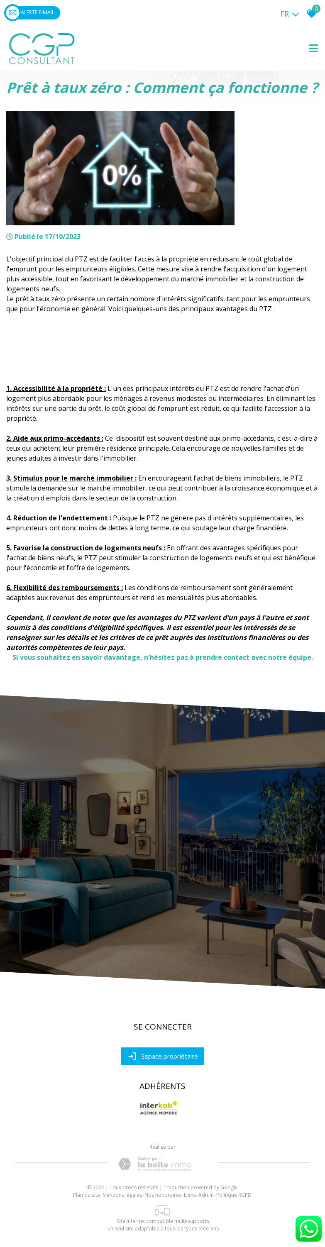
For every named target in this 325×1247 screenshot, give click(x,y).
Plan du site (86, 1194)
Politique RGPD (234, 1194)
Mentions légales (122, 1194)
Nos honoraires (162, 1194)
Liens (190, 1194)
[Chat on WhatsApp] (308, 1242)
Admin (206, 1194)
